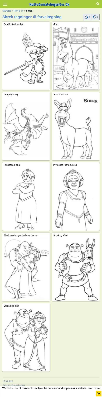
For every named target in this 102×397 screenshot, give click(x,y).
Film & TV (19, 11)
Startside (6, 11)
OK (99, 393)
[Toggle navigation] (5, 4)
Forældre (7, 381)
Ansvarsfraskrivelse (13, 385)
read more (94, 388)
